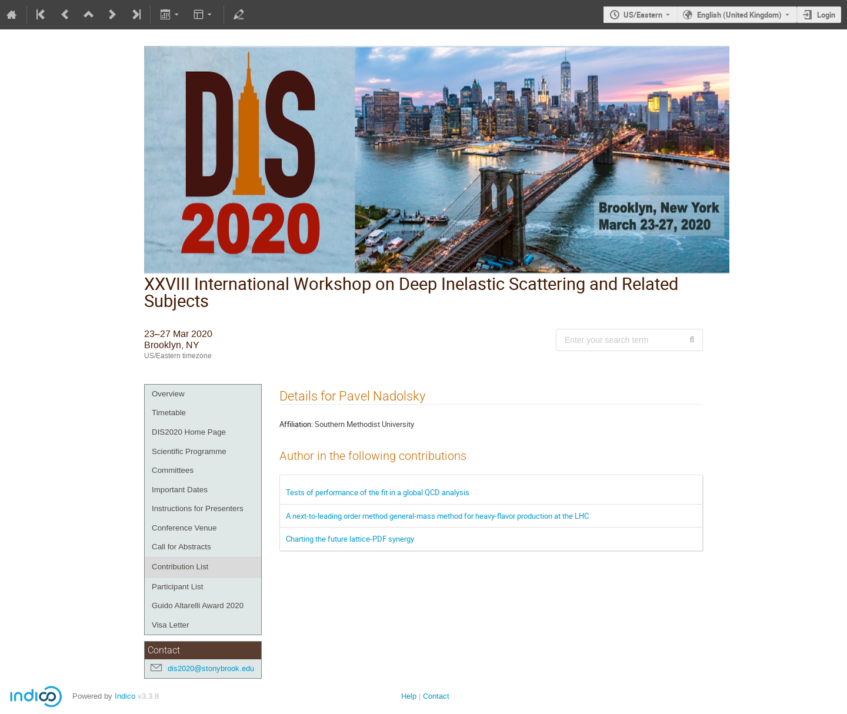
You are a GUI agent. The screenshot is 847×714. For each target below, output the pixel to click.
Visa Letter (170, 624)
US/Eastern (642, 14)
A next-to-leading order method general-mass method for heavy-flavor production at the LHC (437, 516)
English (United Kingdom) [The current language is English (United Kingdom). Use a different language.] (739, 14)
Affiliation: (296, 424)
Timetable (169, 412)
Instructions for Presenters (198, 508)
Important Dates (180, 489)
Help (408, 696)
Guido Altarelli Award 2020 (198, 605)
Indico (125, 696)
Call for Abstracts (181, 546)
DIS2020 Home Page (189, 432)
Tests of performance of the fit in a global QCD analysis (377, 492)
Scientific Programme (189, 451)
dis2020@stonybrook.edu (211, 668)
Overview (168, 393)
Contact (436, 696)
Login (826, 14)
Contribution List (180, 566)
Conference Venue (184, 527)
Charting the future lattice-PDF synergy (350, 538)
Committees (173, 470)
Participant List (177, 586)
